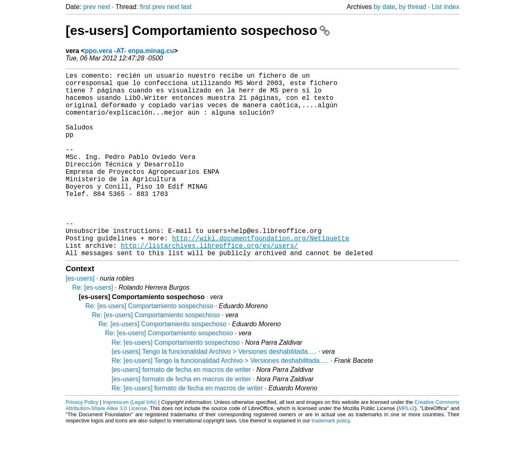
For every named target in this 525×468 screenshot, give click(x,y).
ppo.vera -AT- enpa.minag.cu (129, 50)
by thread (412, 6)
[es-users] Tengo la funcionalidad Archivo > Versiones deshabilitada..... (214, 392)
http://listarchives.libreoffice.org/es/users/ (209, 284)
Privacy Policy (82, 443)
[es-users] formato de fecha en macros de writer (181, 410)
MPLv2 (407, 449)
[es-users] (80, 319)
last (186, 6)
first (145, 6)
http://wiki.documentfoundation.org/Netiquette (260, 275)
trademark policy (331, 462)
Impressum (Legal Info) (130, 443)
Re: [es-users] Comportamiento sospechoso (149, 347)
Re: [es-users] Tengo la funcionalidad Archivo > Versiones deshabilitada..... (220, 401)
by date (384, 6)
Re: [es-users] (92, 328)
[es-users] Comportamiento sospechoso (198, 30)
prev (89, 6)
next (104, 6)
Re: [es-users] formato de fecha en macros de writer (187, 429)
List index (445, 6)
